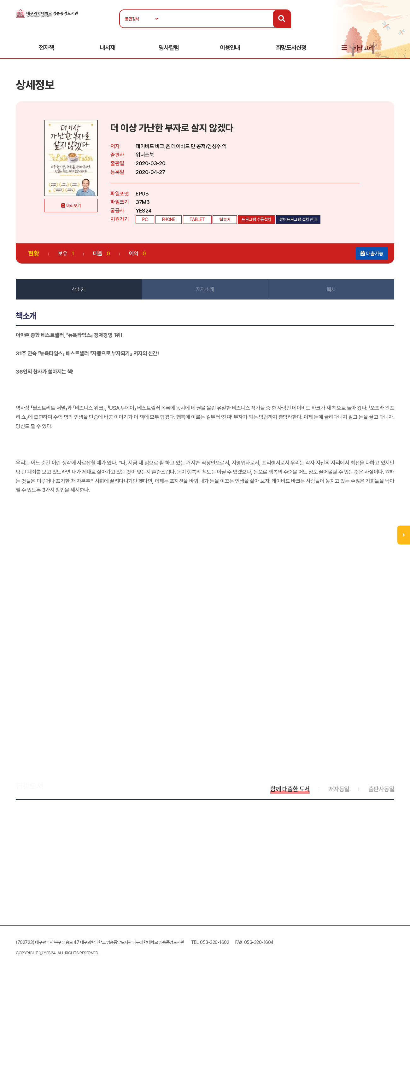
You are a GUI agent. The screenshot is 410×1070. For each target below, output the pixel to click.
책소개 (79, 289)
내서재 (107, 47)
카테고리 (363, 48)
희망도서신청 (291, 47)
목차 (331, 289)
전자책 (46, 47)
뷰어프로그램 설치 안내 (298, 219)
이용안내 (230, 47)
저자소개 (205, 289)
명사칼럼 (169, 47)
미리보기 (73, 205)
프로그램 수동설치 (256, 219)
